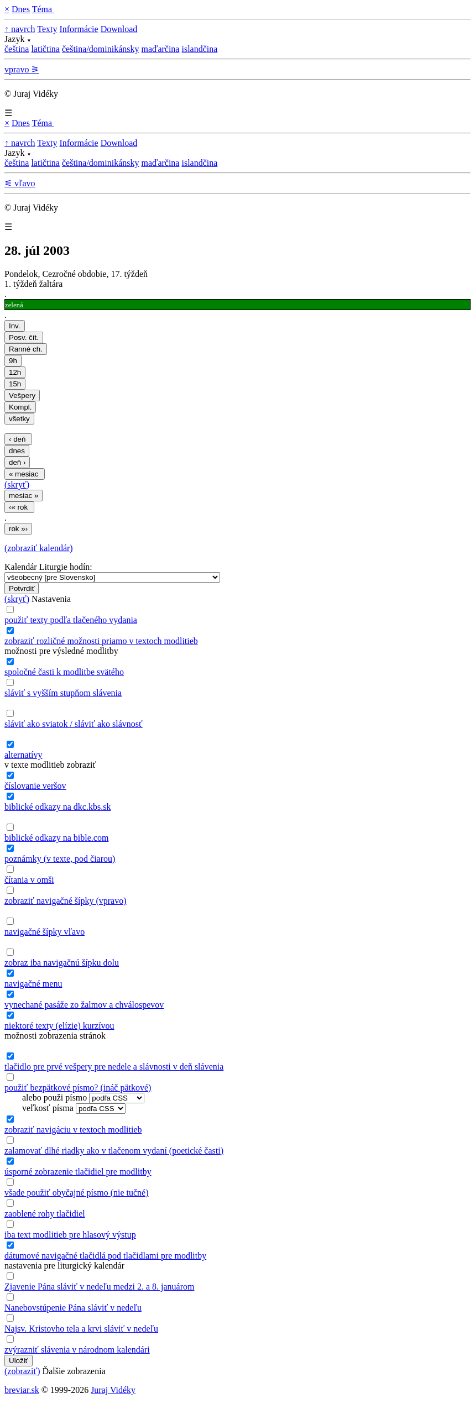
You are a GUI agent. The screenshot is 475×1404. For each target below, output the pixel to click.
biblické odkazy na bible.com (56, 837)
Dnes (21, 9)
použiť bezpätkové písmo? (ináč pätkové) (77, 1087)
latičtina (45, 49)
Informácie (78, 29)
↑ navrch (19, 29)
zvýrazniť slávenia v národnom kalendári (77, 1349)
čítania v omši (29, 879)
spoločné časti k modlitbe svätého (64, 672)
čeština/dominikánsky (100, 49)
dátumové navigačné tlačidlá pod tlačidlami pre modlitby (105, 1255)
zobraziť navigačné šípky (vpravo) (65, 900)
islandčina (199, 49)
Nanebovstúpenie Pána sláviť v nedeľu (73, 1307)
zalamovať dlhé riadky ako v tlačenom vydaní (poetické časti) (113, 1150)
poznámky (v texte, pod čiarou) (59, 858)
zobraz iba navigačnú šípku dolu (61, 962)
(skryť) (16, 484)
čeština (16, 49)
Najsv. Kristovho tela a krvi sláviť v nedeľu (81, 1328)
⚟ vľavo (19, 183)
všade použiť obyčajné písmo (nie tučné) (76, 1192)
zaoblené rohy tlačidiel (44, 1213)
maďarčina (160, 49)
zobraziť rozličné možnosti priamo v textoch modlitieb (101, 641)
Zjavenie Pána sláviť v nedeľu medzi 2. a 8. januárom (99, 1286)
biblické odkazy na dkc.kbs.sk (57, 806)
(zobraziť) (22, 1371)
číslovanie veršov (35, 785)
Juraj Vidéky (113, 1390)
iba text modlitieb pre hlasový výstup (70, 1234)
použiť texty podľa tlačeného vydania (70, 620)
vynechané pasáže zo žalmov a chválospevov (84, 1004)
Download (119, 29)
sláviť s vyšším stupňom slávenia (63, 693)
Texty (47, 29)
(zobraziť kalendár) (38, 548)
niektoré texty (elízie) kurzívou (59, 1025)
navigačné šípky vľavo (44, 931)
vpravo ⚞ (21, 69)
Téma (43, 9)
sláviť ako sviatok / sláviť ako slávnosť (73, 724)
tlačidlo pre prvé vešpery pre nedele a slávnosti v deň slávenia (113, 1066)
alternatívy (23, 754)
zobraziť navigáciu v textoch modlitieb (73, 1129)
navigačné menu (33, 983)
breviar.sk (21, 1390)
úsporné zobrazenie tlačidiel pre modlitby (78, 1171)
